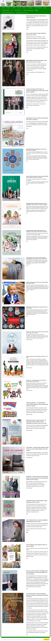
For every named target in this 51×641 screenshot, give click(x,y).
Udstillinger (36, 10)
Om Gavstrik (14, 7)
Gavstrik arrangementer (38, 7)
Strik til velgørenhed (18, 10)
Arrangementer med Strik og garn (28, 10)
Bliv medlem (8, 7)
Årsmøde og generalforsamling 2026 (8, 12)
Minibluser (24, 7)
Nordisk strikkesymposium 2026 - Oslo (22, 12)
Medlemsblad (30, 7)
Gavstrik (3, 7)
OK (46, 639)
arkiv (12, 10)
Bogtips (45, 7)
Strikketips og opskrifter (6, 10)
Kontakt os (19, 7)
